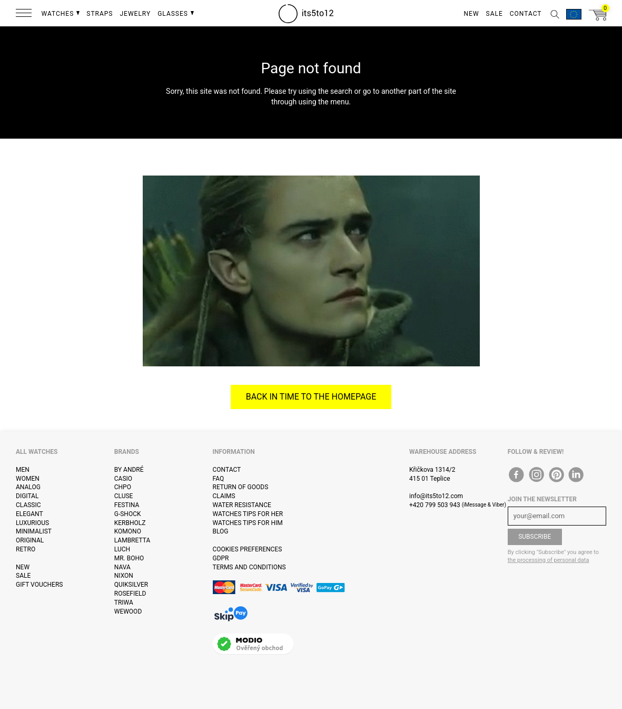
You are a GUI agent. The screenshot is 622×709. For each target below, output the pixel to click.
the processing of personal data (548, 560)
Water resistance (242, 505)
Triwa (123, 602)
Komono (127, 531)
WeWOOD (128, 611)
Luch (122, 549)
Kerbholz (130, 523)
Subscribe (534, 536)
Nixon (123, 575)
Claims (224, 496)
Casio (123, 478)
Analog (28, 487)
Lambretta (132, 540)
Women (28, 478)
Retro (25, 549)
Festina (127, 505)
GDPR (221, 558)
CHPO (122, 487)
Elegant (29, 514)
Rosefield (130, 593)
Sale (23, 575)
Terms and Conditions (249, 567)
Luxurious (32, 523)
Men (22, 469)
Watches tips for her (248, 514)
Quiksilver (131, 584)
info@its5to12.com (436, 496)
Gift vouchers (39, 584)
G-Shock (127, 514)
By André (129, 469)
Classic (28, 505)
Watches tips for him (248, 523)
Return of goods (241, 487)
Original (30, 540)
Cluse (123, 496)
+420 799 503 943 (434, 505)
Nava (122, 567)
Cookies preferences (247, 549)
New (22, 567)
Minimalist (34, 531)
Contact (227, 469)
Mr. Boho (129, 558)
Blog (221, 531)
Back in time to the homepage (311, 397)
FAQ (218, 478)
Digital (27, 496)
